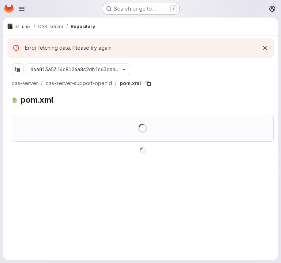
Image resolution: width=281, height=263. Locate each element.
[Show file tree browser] (17, 69)
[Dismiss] (265, 47)
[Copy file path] (148, 83)
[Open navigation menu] (21, 9)
